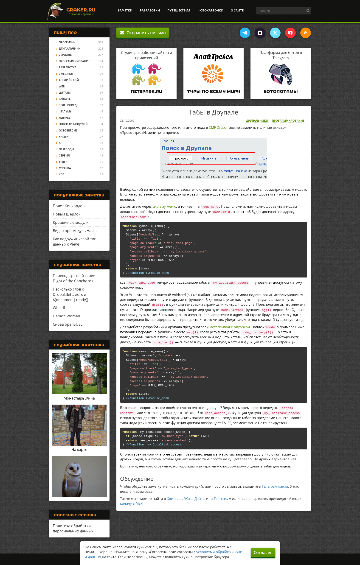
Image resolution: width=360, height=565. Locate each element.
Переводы (66, 149)
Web (62, 86)
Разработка (67, 67)
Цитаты (65, 93)
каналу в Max (131, 503)
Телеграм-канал (275, 486)
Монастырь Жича (79, 398)
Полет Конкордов (68, 205)
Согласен (263, 552)
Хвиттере (174, 498)
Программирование (288, 121)
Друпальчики (257, 121)
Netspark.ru (146, 91)
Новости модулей (73, 124)
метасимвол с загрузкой (230, 326)
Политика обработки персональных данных (73, 528)
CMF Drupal (218, 127)
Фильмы (65, 111)
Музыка (65, 168)
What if (59, 307)
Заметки (125, 10)
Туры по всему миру (213, 91)
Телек (63, 162)
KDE (61, 174)
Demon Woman (66, 316)
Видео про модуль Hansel (75, 230)
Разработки (150, 10)
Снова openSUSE (68, 324)
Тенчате (220, 498)
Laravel (65, 99)
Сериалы (66, 55)
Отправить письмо (143, 32)
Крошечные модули (71, 222)
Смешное (66, 74)
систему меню (164, 206)
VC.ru (188, 498)
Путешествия (178, 10)
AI (60, 143)
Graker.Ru (81, 10)
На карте (79, 449)
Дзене (199, 498)
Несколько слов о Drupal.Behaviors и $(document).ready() (70, 294)
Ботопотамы (281, 91)
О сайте (237, 10)
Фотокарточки (210, 10)
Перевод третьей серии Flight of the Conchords (74, 278)
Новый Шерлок (66, 214)
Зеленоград (68, 105)
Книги (64, 137)
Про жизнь (67, 42)
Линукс (65, 118)
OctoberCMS (68, 130)
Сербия (64, 155)
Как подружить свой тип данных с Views (74, 241)
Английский (69, 80)
